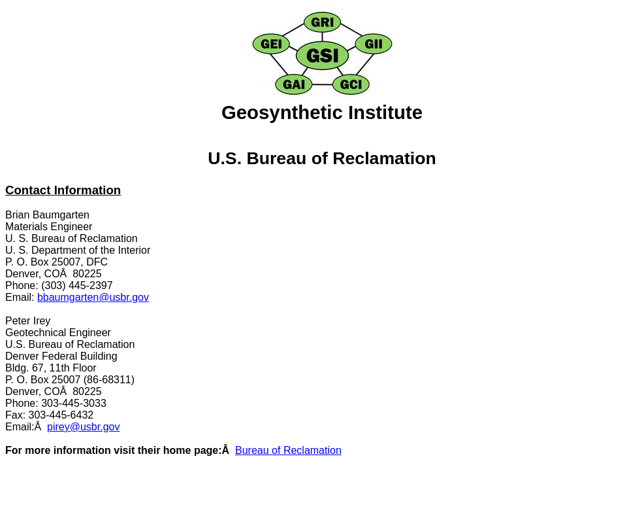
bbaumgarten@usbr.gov (93, 297)
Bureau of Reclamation (288, 450)
